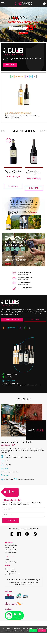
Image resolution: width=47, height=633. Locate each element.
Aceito (33, 631)
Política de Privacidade (10, 550)
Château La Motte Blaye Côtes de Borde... (13, 172)
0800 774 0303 (11, 569)
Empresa (7, 559)
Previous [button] (6, 24)
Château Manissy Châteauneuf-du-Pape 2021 (33, 172)
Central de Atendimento (11, 545)
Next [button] (41, 24)
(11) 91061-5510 (10, 571)
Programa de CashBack (10, 552)
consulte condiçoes (23, 274)
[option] (23, 24)
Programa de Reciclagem (11, 562)
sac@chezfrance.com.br (12, 574)
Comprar (13, 186)
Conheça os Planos (12, 319)
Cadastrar (10, 520)
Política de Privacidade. (22, 631)
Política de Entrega (9, 547)
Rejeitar (42, 631)
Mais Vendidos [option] (23, 130)
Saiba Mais (35, 319)
